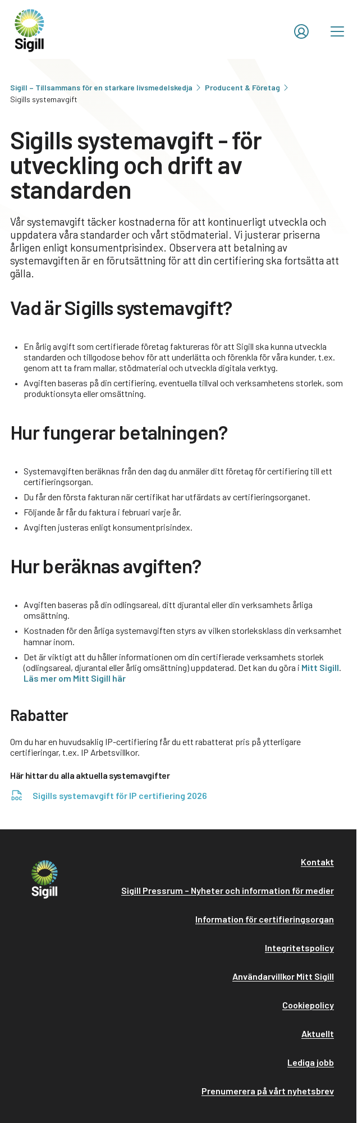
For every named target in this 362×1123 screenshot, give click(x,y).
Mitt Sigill (320, 667)
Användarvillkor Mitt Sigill (283, 976)
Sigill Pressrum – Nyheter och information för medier (227, 890)
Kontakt (317, 861)
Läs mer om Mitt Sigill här (75, 678)
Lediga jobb (310, 1062)
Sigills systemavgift (43, 99)
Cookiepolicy (308, 1004)
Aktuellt (317, 1033)
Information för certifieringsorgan (264, 919)
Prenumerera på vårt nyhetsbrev (267, 1090)
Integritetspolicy (299, 947)
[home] (29, 29)
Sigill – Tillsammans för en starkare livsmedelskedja (106, 87)
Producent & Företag (247, 87)
